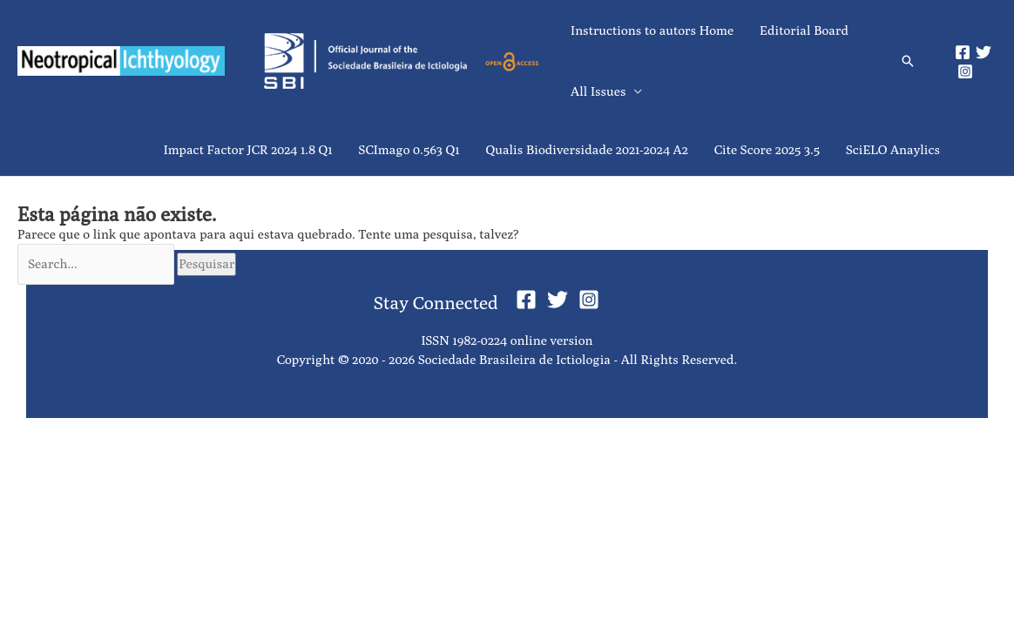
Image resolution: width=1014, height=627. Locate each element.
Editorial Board (804, 30)
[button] (908, 61)
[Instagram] (965, 71)
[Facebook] (962, 52)
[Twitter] (983, 52)
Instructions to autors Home (652, 30)
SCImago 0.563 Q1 (409, 149)
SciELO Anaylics (893, 149)
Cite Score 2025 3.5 (767, 149)
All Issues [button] (598, 91)
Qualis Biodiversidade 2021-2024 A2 (587, 149)
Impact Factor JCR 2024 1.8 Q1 (248, 149)
